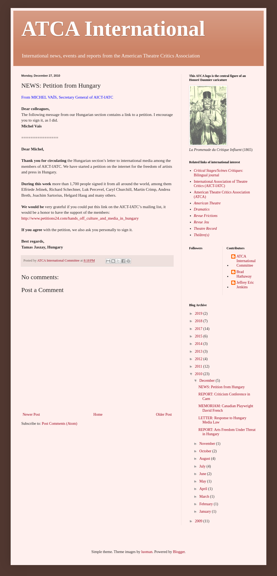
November (207, 444)
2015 (199, 336)
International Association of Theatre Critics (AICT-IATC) (221, 184)
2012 (199, 359)
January (205, 511)
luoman (146, 552)
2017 (199, 329)
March (204, 497)
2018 (199, 321)
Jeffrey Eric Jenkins (245, 285)
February (206, 504)
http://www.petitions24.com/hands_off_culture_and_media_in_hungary (80, 218)
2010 (199, 374)
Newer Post (31, 414)
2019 (199, 314)
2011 (199, 366)
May (203, 481)
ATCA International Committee (246, 260)
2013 (199, 351)
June (203, 474)
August (205, 459)
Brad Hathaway (244, 274)
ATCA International (113, 28)
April (203, 489)
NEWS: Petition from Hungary (221, 387)
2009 (199, 521)
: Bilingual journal (218, 173)
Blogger (179, 552)
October (205, 451)
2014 (199, 344)
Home (98, 414)
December (207, 381)
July (202, 466)
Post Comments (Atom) (59, 424)
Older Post (164, 414)
